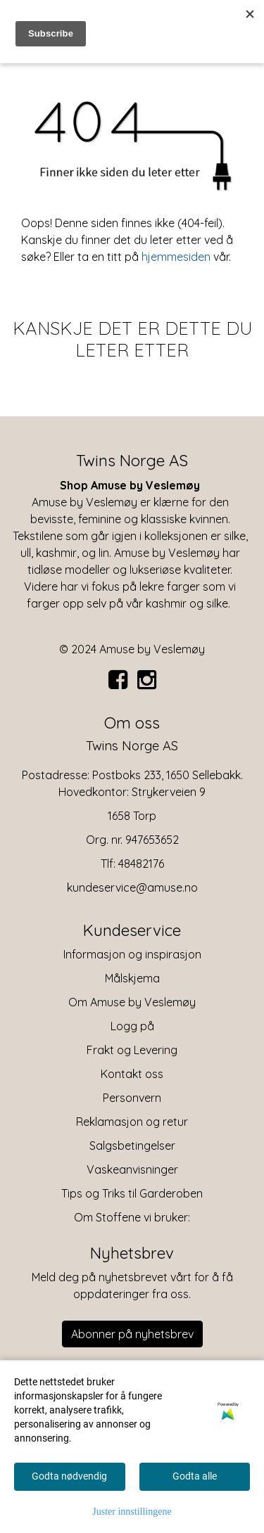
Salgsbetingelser (132, 1145)
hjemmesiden (176, 257)
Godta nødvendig (69, 1476)
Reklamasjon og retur (132, 1122)
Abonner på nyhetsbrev (132, 1334)
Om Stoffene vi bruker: (132, 1217)
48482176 (141, 864)
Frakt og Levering (132, 1050)
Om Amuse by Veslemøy (132, 1002)
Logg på (132, 1026)
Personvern (132, 1098)
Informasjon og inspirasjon (132, 954)
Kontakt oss (132, 1074)
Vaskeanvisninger (132, 1169)
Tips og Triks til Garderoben (132, 1193)
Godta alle (194, 1476)
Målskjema (132, 978)
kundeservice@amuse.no (132, 887)
